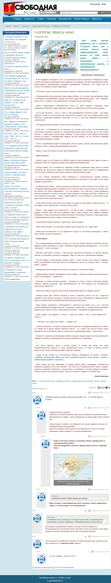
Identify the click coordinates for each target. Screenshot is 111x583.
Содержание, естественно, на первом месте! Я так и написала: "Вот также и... (16, 229)
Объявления (65, 19)
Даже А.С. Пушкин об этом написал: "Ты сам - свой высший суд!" (15, 102)
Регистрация (95, 4)
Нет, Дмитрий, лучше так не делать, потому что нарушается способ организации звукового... (17, 217)
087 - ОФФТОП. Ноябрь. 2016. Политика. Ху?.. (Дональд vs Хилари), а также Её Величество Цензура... (16, 47)
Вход (104, 4)
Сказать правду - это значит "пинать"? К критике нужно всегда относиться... (16, 174)
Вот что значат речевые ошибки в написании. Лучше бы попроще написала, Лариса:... (17, 55)
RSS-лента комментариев (64, 567)
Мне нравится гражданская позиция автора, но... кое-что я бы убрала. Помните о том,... (17, 78)
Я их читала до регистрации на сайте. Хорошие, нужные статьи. (17, 241)
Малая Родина (81, 19)
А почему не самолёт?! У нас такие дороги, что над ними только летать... (16, 39)
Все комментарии (13, 279)
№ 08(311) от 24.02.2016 (61, 26)
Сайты (41, 19)
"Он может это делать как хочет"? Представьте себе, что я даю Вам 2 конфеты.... (17, 260)
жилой (96, 381)
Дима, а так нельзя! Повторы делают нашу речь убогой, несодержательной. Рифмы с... (17, 162)
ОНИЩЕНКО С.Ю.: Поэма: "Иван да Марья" (17, 73)
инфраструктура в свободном (83, 381)
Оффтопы (96, 19)
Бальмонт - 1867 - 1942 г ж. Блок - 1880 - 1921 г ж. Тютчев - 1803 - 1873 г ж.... (17, 136)
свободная (59, 381)
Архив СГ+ (29, 19)
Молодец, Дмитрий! (12, 251)
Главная (8, 26)
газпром (103, 381)
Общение (51, 19)
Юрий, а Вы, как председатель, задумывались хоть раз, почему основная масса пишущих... (17, 90)
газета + (35, 383)
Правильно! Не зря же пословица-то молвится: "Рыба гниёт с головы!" (17, 205)
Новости (17, 26)
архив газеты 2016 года (40, 26)
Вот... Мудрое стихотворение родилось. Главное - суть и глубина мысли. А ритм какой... (17, 124)
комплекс (67, 381)
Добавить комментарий (43, 567)
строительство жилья (47, 381)
